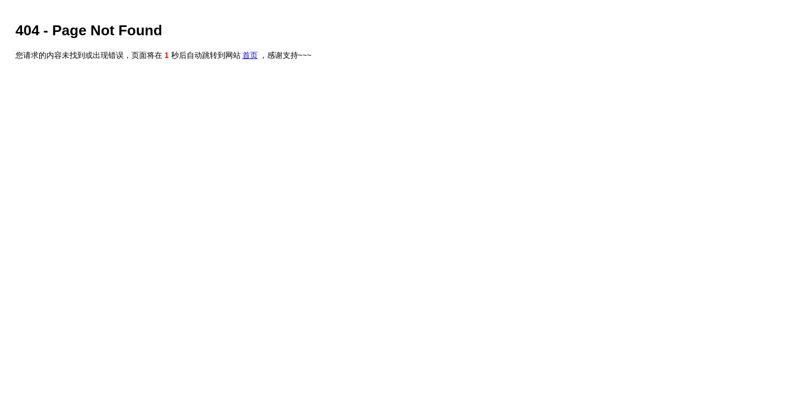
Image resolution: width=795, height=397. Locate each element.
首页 (250, 55)
